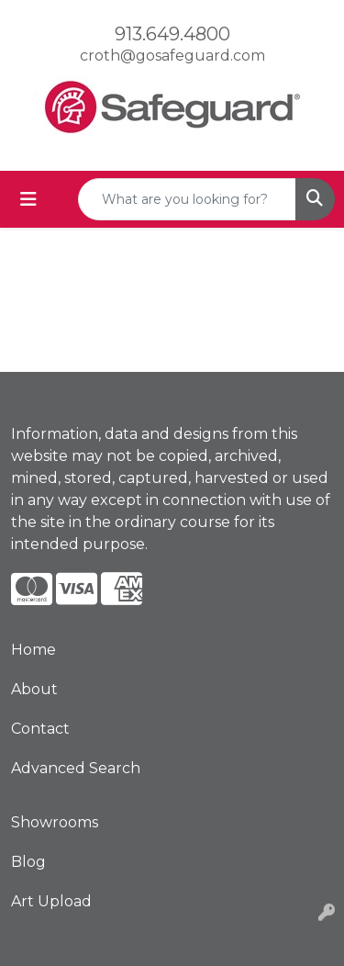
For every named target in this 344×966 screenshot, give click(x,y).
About (34, 689)
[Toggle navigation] (28, 199)
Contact (40, 728)
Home (33, 649)
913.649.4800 (172, 34)
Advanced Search (75, 768)
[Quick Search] (187, 199)
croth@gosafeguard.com (172, 55)
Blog (28, 862)
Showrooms (54, 822)
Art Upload (51, 901)
